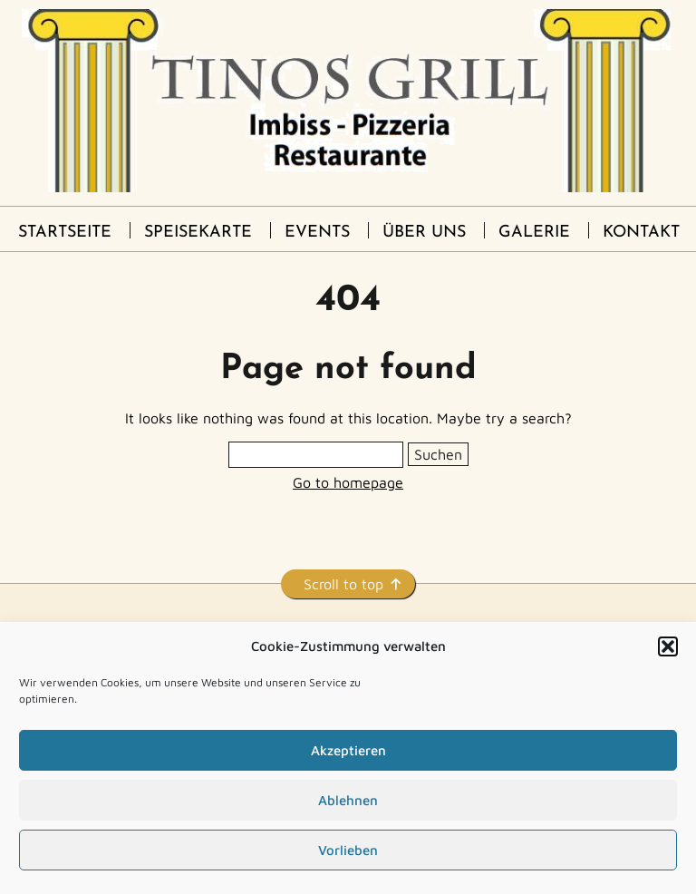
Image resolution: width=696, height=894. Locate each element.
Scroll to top (343, 584)
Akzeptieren (348, 750)
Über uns (424, 232)
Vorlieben (348, 850)
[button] (668, 646)
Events (317, 232)
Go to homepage (348, 482)
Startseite (64, 232)
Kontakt (641, 232)
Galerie (534, 232)
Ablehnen (348, 800)
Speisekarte (198, 232)
